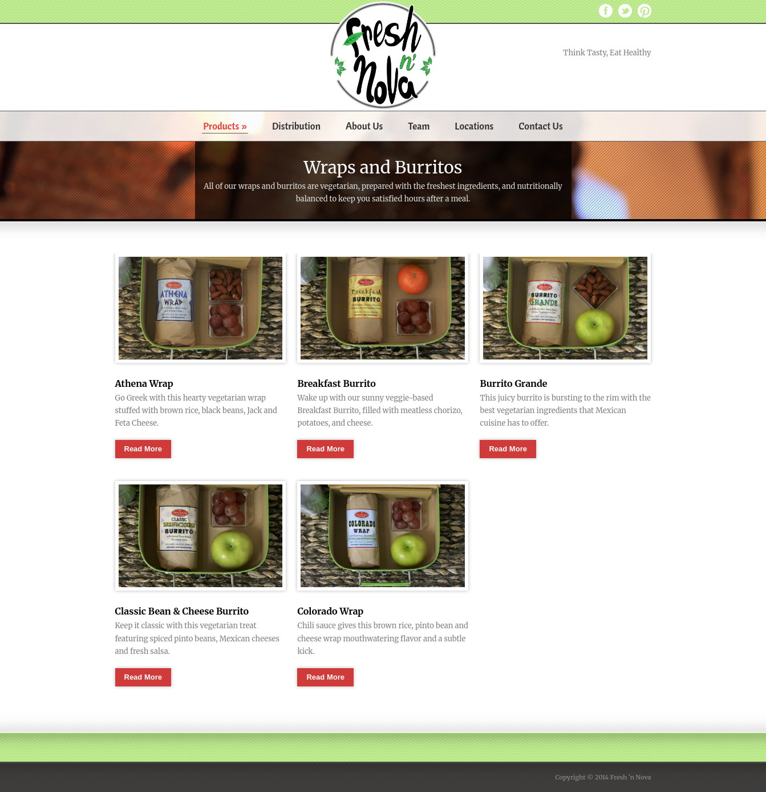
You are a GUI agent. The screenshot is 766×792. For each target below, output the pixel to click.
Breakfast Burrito (336, 383)
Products (225, 126)
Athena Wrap (144, 383)
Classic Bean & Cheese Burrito (182, 611)
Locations (474, 126)
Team (418, 126)
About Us (364, 126)
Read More (143, 449)
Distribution (296, 126)
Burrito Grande (513, 383)
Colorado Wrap (330, 611)
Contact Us (540, 126)
